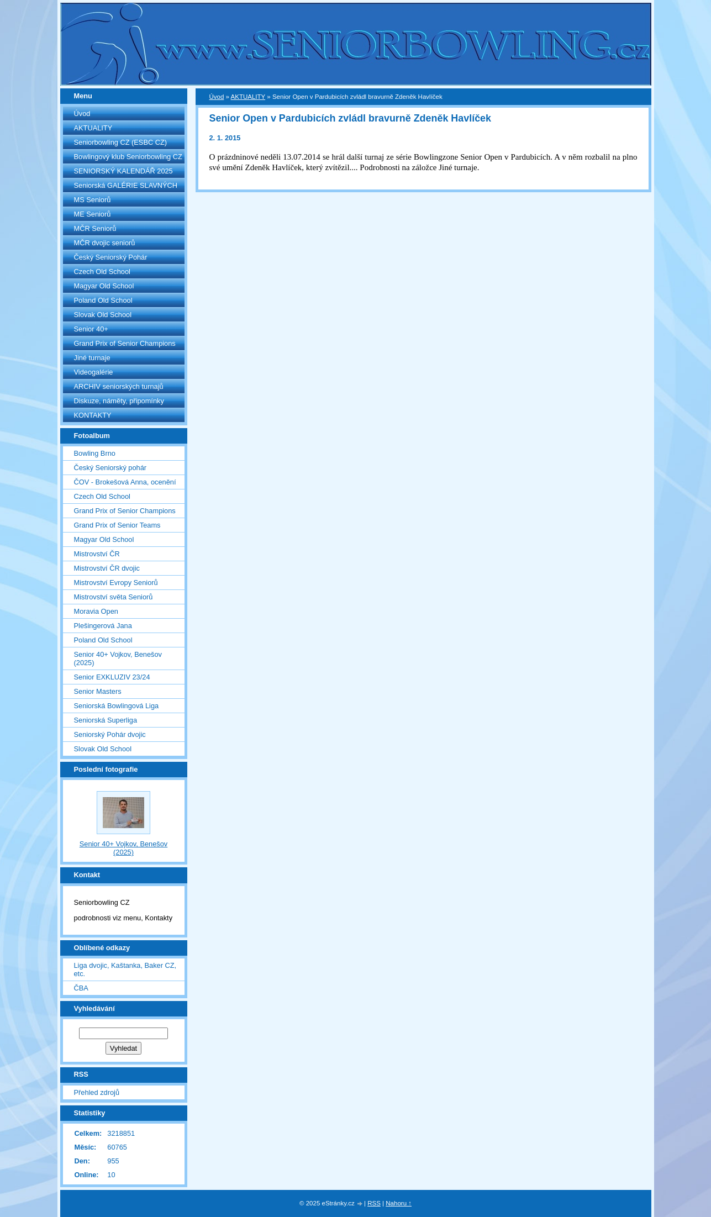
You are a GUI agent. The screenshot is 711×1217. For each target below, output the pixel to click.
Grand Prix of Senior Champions (125, 343)
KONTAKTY (93, 415)
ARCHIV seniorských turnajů (119, 386)
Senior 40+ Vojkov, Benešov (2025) (118, 658)
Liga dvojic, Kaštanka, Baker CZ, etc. (125, 969)
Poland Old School (103, 300)
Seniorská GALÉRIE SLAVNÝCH (126, 185)
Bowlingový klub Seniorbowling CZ (128, 156)
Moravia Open (96, 611)
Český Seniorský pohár (110, 467)
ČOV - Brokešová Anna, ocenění (125, 482)
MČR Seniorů (95, 228)
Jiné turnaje (92, 358)
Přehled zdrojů (97, 1092)
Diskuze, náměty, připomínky (119, 401)
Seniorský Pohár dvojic (110, 734)
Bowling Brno (94, 453)
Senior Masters (98, 691)
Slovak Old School (103, 314)
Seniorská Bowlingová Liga (116, 706)
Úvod (82, 113)
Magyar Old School (104, 286)
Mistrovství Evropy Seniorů (116, 582)
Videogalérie (93, 372)
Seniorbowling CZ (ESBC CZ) (120, 142)
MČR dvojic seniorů (104, 243)
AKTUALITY (93, 128)
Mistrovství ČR (97, 554)
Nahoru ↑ (399, 1203)
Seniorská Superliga (106, 720)
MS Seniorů (92, 200)
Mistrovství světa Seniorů (113, 597)
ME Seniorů (92, 214)
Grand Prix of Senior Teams (117, 525)
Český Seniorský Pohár (111, 257)
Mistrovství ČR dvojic (107, 568)
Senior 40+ (91, 329)
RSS (374, 1203)
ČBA (81, 988)
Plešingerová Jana (103, 625)
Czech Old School (102, 271)
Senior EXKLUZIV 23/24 (112, 677)
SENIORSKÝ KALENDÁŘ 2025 (123, 171)
